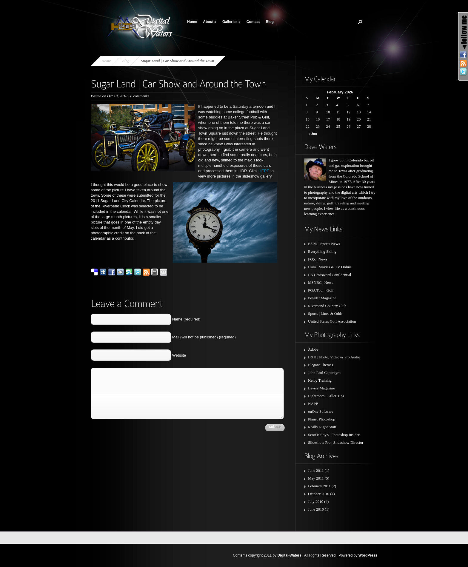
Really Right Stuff (322, 427)
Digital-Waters (289, 555)
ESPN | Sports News (324, 243)
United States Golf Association (332, 321)
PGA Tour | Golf (321, 290)
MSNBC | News (320, 282)
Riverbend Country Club (327, 305)
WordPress (367, 555)
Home (192, 22)
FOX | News (317, 259)
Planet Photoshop (321, 419)
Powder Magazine (322, 298)
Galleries (231, 22)
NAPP (313, 403)
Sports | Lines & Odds (325, 313)
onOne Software (320, 411)
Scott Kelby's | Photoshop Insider (334, 434)
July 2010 (315, 501)
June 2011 (316, 470)
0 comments (139, 96)
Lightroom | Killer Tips (326, 396)
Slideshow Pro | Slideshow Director (335, 442)
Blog (270, 22)
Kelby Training (320, 380)
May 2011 (316, 478)
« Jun (313, 134)
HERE (263, 171)
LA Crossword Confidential (329, 274)
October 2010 (318, 493)
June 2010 (316, 509)
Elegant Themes (320, 365)
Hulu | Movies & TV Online (330, 267)
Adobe (313, 349)
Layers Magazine (321, 388)
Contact (253, 22)
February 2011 (319, 486)
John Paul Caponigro (324, 372)
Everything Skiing (322, 251)
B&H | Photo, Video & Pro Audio (334, 357)
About (209, 22)
